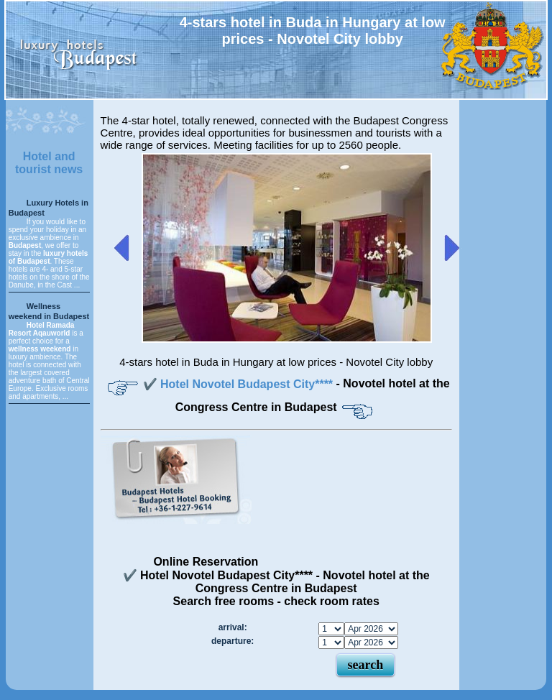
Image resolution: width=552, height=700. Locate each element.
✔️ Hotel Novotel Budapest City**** (239, 384)
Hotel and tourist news (49, 162)
